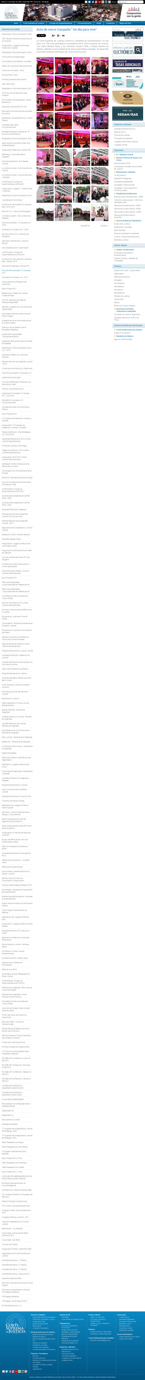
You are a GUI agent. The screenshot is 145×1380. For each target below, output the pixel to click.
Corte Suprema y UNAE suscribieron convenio (16, 686)
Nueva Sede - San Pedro (11, 1240)
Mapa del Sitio (125, 23)
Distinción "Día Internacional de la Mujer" (17, 477)
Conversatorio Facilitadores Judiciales (16, 61)
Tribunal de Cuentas (9, 1244)
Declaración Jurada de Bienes (70, 1332)
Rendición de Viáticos (124, 336)
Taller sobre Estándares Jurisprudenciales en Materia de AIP (15, 583)
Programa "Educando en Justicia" (14, 785)
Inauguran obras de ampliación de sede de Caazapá (17, 342)
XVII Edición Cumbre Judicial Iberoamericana (13, 952)
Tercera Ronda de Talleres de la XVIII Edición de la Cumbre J (15, 1029)
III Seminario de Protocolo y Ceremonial (17, 368)
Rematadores (119, 293)
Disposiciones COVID (122, 163)
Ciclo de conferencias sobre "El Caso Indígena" (16, 558)
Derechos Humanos (39, 1337)
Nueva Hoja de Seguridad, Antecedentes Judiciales (17, 772)
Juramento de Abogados (41, 1328)
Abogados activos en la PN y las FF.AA (126, 318)
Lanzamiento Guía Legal (11, 377)
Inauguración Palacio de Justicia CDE (16, 150)
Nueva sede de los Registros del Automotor (14, 283)
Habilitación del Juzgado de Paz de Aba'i (15, 918)
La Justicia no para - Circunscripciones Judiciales (17, 176)
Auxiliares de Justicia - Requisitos (127, 314)
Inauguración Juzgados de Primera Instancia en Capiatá (15, 46)
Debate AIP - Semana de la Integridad (16, 741)
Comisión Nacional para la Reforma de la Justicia (17, 610)
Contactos (110, 23)
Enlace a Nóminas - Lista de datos (127, 270)
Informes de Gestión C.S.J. (69, 1343)
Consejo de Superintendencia (60, 23)
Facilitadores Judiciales (40, 1345)
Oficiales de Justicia (121, 296)
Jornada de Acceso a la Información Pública (16, 408)
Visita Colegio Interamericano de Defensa (14, 911)
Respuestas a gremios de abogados (44, 1317)
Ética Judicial (37, 1326)
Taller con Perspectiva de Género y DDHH (15, 847)
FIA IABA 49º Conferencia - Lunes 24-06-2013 (16, 1059)
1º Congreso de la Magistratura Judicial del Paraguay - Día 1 (17, 1136)
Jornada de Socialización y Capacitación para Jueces (12, 1093)
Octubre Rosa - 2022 (10, 75)
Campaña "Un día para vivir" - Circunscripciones (13, 401)
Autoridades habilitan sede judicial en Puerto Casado (16, 314)
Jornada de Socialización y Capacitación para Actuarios (12, 1086)
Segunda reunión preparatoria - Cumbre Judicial (17, 528)
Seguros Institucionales (123, 339)
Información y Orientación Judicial (43, 1319)
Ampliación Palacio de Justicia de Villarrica (15, 355)
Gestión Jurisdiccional (125, 249)
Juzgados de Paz (120, 145)
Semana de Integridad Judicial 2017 (16, 266)
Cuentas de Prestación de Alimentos (44, 1349)
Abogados (118, 280)
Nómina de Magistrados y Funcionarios (69, 1327)
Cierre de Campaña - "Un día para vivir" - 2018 (17, 223)
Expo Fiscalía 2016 (9, 414)
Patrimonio (64, 1339)
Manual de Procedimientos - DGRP (127, 205)
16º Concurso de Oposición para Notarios (14, 94)
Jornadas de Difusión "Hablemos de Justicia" (15, 656)
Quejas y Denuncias (39, 1321)
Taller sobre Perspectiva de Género (15, 669)
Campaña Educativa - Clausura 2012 (16, 1274)
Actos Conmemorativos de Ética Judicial (14, 790)
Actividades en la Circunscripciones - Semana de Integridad (16, 731)
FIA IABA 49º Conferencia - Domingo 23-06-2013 (16, 1066)
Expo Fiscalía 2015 (9, 578)
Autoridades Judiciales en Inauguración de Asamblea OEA (17, 890)
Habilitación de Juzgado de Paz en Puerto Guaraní (15, 806)
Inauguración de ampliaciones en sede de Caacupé (16, 551)
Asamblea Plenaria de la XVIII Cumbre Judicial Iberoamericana (16, 440)
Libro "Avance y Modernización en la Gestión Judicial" (15, 872)
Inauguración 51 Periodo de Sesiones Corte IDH (16, 833)
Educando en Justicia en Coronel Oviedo (14, 617)
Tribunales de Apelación (123, 138)
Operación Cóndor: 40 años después (16, 534)
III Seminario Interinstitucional (13, 1042)
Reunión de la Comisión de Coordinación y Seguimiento (13, 879)
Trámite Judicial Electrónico (12, 389)
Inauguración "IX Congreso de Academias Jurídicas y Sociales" (14, 426)
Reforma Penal (119, 230)
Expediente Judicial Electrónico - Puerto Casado (17, 119)
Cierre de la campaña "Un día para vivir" (17, 373)
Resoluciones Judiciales (125, 172)
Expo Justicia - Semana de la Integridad (17, 737)
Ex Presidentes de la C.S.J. (12, 1305)
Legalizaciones (37, 1369)
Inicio (114, 2)
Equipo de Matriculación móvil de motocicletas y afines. (15, 840)
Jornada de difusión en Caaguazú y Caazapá (15, 779)
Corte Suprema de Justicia (33, 23)
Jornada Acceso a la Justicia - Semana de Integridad (16, 717)
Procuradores (119, 283)
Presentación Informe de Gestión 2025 (17, 34)
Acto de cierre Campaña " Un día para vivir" (16, 271)
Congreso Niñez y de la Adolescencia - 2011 (16, 1211)
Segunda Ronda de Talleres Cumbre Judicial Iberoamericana (15, 645)
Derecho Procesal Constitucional (14, 1201)
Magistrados (119, 273)
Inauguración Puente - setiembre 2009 (16, 1249)
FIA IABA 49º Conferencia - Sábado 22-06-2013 (17, 1073)
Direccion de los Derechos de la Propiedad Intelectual (14, 328)
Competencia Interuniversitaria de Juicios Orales (15, 597)
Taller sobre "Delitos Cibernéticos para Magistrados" (16, 758)
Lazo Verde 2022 (8, 84)
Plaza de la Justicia (9, 969)
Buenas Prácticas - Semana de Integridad (13, 711)
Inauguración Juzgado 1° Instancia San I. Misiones (17, 189)
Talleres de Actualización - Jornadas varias (15, 861)
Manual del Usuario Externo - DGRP (127, 212)
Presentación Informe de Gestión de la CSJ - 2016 (16, 349)
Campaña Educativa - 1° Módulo (14, 1260)
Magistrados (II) (8, 1110)
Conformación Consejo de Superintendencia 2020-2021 (13, 183)
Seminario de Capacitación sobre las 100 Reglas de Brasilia (16, 1290)
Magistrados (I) (7, 1115)
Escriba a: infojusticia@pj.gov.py (100, 1340)
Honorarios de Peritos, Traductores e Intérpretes (126, 310)
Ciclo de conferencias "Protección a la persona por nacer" (16, 383)
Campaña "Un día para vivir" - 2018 (15, 229)
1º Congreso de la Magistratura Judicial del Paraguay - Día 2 (17, 1129)
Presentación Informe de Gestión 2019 (17, 195)
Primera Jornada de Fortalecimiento (16, 1047)
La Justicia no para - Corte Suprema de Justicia (17, 169)
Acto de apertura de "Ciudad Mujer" (15, 247)
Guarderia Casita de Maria (11, 1278)
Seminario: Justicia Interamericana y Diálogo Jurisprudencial (16, 813)
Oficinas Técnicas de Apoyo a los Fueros (129, 159)
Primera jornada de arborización (14, 79)
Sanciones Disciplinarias (40, 1324)
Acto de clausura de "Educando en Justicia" (15, 692)
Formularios (36, 1362)
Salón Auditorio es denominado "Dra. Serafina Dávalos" (16, 144)
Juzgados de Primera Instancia (126, 141)
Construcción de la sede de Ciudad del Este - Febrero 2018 (16, 260)
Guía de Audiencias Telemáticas (128, 220)
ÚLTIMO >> (104, 225)
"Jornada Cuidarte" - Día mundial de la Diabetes (16, 217)
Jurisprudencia (120, 175)
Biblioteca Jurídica (121, 240)
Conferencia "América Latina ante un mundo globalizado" (16, 565)
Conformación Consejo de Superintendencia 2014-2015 (13, 981)
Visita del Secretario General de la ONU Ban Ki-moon (16, 679)
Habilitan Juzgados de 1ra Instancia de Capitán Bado (17, 308)
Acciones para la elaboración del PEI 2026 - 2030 (16, 497)
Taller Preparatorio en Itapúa (12, 1142)
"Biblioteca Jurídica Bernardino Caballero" (13, 155)
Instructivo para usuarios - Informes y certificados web (128, 201)
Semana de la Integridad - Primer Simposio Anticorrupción (14, 995)
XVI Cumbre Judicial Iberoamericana (16, 1206)
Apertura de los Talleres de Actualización (12, 963)
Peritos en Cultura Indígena (124, 305)
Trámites (35, 1367)
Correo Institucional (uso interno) (129, 329)
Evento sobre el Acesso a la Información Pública (17, 904)
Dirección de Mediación (40, 1343)
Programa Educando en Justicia (14, 673)
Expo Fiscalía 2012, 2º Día (12, 1158)
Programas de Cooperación (70, 1341)
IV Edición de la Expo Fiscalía (13, 801)
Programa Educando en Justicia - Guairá (17, 650)
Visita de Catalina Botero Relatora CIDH (17, 885)
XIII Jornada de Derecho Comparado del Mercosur (17, 1195)
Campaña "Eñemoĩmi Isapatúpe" (14, 509)
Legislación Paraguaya (122, 178)
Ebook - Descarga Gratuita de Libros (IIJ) (44, 1340)
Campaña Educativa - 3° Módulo (14, 1269)
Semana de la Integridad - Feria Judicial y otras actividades (17, 988)
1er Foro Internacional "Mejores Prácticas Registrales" (14, 301)
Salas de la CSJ (120, 132)
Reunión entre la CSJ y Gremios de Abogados (15, 235)
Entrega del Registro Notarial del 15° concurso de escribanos (16, 132)
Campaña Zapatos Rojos (11, 539)
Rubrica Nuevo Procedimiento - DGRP (128, 197)
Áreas (99, 23)
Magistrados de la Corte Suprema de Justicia (16, 1254)
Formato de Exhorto (39, 1358)
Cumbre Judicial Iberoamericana (126, 236)
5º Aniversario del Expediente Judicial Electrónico (16, 101)
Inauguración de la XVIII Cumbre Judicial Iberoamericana (14, 458)
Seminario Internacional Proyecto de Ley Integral (17, 1284)
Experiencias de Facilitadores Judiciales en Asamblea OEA (17, 897)
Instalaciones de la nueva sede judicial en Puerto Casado (16, 321)
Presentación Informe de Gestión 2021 (17, 88)
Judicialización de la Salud (12, 200)
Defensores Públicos (122, 277)
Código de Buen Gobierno (69, 1330)
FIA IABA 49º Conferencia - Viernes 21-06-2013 (16, 1079)
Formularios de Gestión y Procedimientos (124, 254)
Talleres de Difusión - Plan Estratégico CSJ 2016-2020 (16, 433)
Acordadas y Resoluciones (124, 185)
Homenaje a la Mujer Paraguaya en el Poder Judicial (16, 975)
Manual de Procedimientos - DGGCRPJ (125, 216)
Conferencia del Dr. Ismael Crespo (15, 958)
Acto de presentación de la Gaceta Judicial (15, 162)
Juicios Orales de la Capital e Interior (72, 1319)
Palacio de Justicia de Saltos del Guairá (17, 66)
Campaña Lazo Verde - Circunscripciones (10, 126)
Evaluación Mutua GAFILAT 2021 (14, 106)
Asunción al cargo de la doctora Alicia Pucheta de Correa (16, 483)
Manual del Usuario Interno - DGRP (127, 208)
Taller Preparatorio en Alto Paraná (14, 1147)
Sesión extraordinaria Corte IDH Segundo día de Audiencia (14, 820)
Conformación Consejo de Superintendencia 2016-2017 (13, 490)
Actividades (65, 1317)
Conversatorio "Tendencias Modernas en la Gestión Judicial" (17, 624)
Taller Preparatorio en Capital (13, 1167)
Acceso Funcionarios (122, 333)
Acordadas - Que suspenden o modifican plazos (125, 189)
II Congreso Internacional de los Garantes (14, 1152)
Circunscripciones (84, 23)
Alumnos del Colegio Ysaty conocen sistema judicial (16, 1009)
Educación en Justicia (10, 698)
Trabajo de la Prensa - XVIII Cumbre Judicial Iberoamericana (15, 451)
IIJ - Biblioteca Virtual (124, 154)
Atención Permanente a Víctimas (43, 1334)
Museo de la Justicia (122, 224)
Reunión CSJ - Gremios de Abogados (16, 211)
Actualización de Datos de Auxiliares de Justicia (128, 167)
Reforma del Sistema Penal (12, 867)
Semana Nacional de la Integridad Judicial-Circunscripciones (15, 515)
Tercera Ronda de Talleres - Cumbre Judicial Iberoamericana (15, 572)
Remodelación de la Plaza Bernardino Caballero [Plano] (16, 1105)
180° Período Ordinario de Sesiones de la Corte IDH (17, 39)
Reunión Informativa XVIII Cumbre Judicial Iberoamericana (15, 604)
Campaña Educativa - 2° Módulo (14, 1265)
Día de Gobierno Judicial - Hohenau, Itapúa (15, 945)
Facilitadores (119, 286)
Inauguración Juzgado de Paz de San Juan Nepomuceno (16, 544)
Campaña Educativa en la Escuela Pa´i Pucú (16, 854)
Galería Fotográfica (9, 753)
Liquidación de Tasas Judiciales (42, 1365)
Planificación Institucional (126, 193)
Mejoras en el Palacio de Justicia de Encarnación (15, 938)
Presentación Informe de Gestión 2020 (17, 138)
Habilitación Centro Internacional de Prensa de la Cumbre (15, 465)
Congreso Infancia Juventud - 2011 (15, 1217)
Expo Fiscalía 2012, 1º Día (12, 1172)
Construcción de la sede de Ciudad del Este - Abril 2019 (16, 205)
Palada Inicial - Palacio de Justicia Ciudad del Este (15, 294)
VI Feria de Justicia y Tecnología (14, 445)
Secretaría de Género (10, 1124)
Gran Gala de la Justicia (11, 1119)
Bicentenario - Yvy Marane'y (12, 1228)
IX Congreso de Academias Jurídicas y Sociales (16, 419)
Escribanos (118, 289)
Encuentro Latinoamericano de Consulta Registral (14, 1184)
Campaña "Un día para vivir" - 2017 (15, 277)
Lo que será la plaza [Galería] (12, 1099)
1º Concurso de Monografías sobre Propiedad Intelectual (15, 1052)
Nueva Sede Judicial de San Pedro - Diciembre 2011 (15, 1234)
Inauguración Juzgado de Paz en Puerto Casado (17, 925)
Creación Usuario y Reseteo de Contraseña (126, 259)
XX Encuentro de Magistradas (13, 57)
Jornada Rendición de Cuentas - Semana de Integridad (14, 724)
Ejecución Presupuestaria (69, 1334)
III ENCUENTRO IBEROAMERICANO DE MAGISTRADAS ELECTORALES (17, 1177)
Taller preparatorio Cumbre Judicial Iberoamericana (15, 704)
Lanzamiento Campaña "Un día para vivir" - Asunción (15, 394)
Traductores (118, 299)
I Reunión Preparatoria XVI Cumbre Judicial (15, 1222)
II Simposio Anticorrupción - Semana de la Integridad (17, 747)
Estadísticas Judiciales (123, 227)
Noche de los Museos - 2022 (13, 70)
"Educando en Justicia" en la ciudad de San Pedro (16, 631)
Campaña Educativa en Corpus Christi (16, 796)
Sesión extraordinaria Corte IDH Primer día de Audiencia (16, 827)
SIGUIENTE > (85, 225)
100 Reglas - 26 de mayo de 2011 (15, 1301)
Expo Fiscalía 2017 (9, 288)
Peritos (116, 302)
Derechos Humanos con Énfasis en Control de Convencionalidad (15, 638)
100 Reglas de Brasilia (10, 1296)
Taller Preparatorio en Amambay (14, 1162)
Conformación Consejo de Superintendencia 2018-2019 (13, 253)
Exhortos (35, 1356)
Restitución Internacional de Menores (44, 1360)
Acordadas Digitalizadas (123, 181)
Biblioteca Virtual (124, 1326)
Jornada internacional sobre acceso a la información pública (17, 663)
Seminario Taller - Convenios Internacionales (13, 1023)
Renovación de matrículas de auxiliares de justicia (17, 112)
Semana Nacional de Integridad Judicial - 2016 (17, 362)
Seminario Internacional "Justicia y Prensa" (15, 242)
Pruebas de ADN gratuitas (41, 1347)
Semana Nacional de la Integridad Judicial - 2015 (15, 522)
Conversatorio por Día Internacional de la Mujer (16, 472)
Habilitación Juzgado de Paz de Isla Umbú (15, 765)
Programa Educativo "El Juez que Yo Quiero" (16, 931)
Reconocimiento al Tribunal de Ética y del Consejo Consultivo (16, 1036)
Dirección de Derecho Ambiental (126, 233)
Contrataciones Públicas (69, 1336)
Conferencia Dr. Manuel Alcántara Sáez (16, 1190)
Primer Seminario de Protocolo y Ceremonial (14, 1016)
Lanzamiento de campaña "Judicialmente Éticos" (12, 335)
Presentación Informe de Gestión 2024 (17, 52)
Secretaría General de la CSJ (125, 129)
